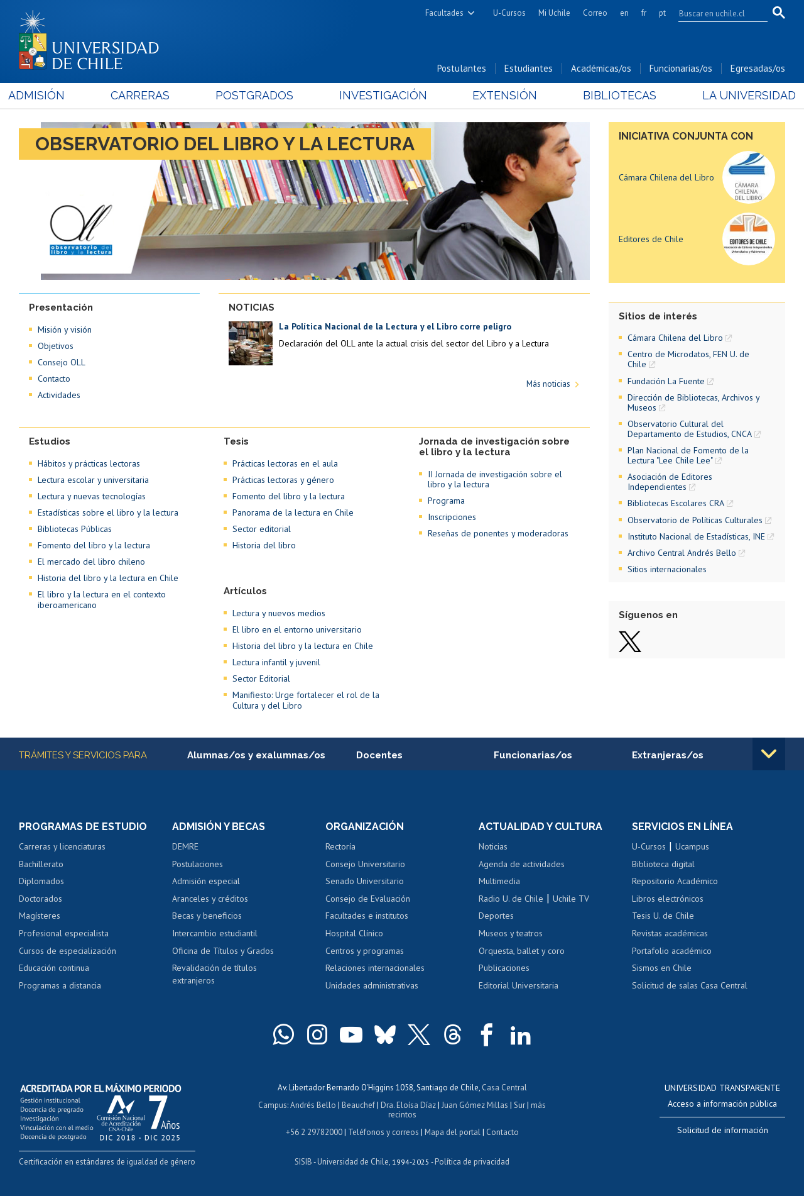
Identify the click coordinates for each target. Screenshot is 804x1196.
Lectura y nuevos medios (278, 613)
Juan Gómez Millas (475, 1105)
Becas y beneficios (207, 915)
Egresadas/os (758, 68)
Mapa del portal (453, 1132)
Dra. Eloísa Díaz (408, 1105)
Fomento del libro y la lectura (94, 545)
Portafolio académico (672, 950)
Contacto (54, 378)
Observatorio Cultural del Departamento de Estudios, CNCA (689, 429)
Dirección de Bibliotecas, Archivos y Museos (693, 402)
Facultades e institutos (366, 915)
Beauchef (358, 1105)
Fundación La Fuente (666, 381)
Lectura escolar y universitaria (93, 479)
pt (662, 13)
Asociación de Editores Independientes (669, 481)
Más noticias (548, 384)
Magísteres (39, 915)
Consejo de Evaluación (367, 898)
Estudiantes (528, 68)
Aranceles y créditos (210, 898)
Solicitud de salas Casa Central (689, 985)
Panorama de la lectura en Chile (293, 512)
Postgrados (257, 95)
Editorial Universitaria (518, 985)
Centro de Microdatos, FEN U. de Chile (688, 359)
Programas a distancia (60, 985)
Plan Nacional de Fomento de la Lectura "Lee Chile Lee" (688, 455)
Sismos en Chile (662, 967)
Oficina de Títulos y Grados (223, 950)
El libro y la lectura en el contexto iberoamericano (102, 599)
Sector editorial (261, 528)
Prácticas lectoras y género (283, 479)
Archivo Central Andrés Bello (681, 552)
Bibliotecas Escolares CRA (675, 503)
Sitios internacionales (667, 569)
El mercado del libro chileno (91, 561)
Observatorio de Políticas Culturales (695, 520)
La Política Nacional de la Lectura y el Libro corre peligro (395, 326)
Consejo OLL (61, 362)
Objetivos (55, 346)
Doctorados (40, 898)
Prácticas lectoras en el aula (285, 463)
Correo (595, 13)
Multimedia (499, 881)
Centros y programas (364, 950)
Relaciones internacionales (375, 967)
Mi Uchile (554, 13)
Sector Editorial (261, 678)
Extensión (501, 95)
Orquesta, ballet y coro (522, 950)
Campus (272, 1105)
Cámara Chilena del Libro (666, 177)
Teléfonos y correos (383, 1132)
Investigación (382, 95)
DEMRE (185, 846)
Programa (446, 500)
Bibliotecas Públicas (75, 528)
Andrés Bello (313, 1105)
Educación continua (54, 967)
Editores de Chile (651, 239)
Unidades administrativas (371, 985)
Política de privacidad (472, 1161)
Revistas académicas (670, 933)
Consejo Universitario (365, 864)
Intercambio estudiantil (215, 933)
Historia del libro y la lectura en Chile (108, 578)
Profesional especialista (64, 933)
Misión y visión (65, 329)
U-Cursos (509, 13)
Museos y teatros (511, 933)
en (624, 13)
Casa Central (504, 1087)
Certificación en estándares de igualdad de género (107, 1161)
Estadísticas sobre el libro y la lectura (108, 512)
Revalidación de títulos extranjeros (214, 974)
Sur (519, 1105)
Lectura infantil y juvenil (276, 662)
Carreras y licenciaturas (62, 846)
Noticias (493, 846)
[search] (715, 13)
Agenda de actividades (522, 864)
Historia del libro (264, 545)
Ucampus (692, 846)
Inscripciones (452, 517)
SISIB (303, 1161)
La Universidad (738, 95)
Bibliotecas (612, 95)
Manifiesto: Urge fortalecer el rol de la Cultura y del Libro (305, 700)
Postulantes (461, 68)
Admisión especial (206, 881)
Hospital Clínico (354, 933)
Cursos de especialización (67, 950)
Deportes (496, 915)
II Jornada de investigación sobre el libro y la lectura (495, 479)
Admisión (47, 95)
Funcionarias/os (680, 68)
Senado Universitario (364, 881)
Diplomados (41, 881)
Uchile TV (571, 898)
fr (643, 13)
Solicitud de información (722, 1130)
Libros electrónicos (668, 898)
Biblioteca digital (663, 864)
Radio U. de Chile (511, 898)
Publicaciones (504, 967)
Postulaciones (197, 864)
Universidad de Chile (353, 1161)
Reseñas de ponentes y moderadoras (498, 533)
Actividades (59, 395)
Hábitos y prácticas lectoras (89, 463)
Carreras (147, 95)
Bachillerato (41, 864)
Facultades (444, 13)
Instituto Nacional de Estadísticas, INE (696, 536)
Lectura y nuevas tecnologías (92, 496)
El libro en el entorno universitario (297, 629)
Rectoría (340, 846)
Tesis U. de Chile (663, 915)
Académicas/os (601, 68)
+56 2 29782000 (314, 1132)
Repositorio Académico (675, 881)
